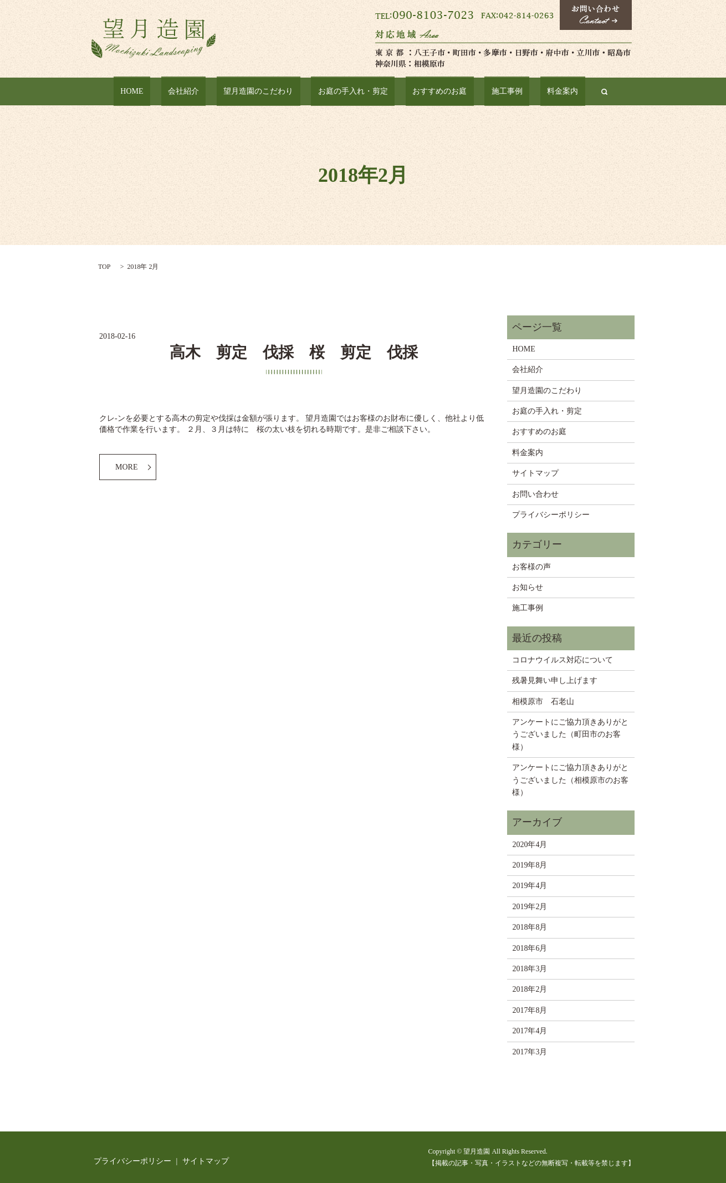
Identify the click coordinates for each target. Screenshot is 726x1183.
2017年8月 (529, 1010)
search (557, 91)
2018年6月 (529, 948)
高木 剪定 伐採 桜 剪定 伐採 (294, 352)
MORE (126, 467)
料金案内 (522, 92)
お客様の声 (531, 567)
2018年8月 (529, 927)
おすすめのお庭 (427, 92)
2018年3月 (529, 969)
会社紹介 (211, 92)
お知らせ (527, 587)
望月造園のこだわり (273, 92)
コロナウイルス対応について (562, 660)
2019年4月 (529, 885)
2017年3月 (529, 1052)
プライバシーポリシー (551, 515)
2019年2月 (529, 906)
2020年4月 (529, 844)
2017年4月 (529, 1031)
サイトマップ (535, 473)
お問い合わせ (535, 494)
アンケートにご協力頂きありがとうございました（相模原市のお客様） (570, 780)
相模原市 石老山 (543, 701)
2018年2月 (529, 989)
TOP (104, 267)
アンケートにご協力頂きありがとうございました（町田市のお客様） (570, 734)
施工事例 (480, 92)
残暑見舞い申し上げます (554, 680)
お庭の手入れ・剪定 (353, 92)
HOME (173, 92)
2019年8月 (529, 865)
